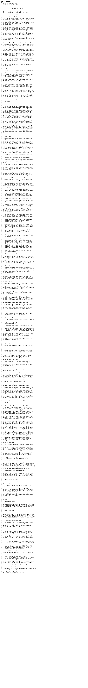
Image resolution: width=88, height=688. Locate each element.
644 (1, 656)
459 (1, 470)
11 (1, 19)
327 (1, 337)
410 (1, 420)
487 (1, 498)
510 (1, 521)
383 (1, 393)
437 (1, 448)
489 (1, 500)
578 (1, 589)
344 (1, 354)
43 (1, 51)
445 (1, 456)
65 (1, 73)
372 (1, 382)
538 (1, 549)
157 (1, 166)
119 (1, 128)
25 (1, 33)
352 (1, 362)
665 (1, 677)
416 (1, 426)
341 (1, 351)
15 (1, 23)
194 (1, 203)
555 (1, 566)
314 (1, 324)
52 (1, 60)
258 (1, 267)
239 (1, 248)
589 (1, 600)
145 (1, 154)
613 (1, 625)
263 (1, 273)
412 (1, 422)
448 (1, 459)
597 (1, 609)
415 (1, 425)
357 (1, 367)
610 (1, 622)
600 (1, 612)
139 (1, 148)
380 (1, 390)
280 (1, 290)
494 (1, 505)
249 (1, 258)
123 (1, 132)
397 (1, 407)
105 (1, 114)
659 (1, 671)
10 (1, 18)
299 (1, 309)
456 (1, 467)
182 (1, 191)
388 (1, 398)
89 (1, 97)
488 (1, 499)
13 (1, 21)
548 (1, 559)
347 (1, 357)
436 (1, 447)
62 (1, 70)
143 (1, 152)
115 (1, 124)
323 (1, 333)
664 (1, 676)
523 (1, 534)
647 (1, 659)
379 (1, 389)
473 (1, 484)
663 (1, 675)
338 (1, 348)
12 (1, 20)
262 (1, 272)
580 (1, 591)
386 (1, 396)
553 (1, 564)
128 (1, 137)
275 (1, 285)
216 (1, 225)
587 (1, 598)
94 (1, 103)
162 (1, 171)
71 (1, 79)
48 (1, 56)
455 (1, 466)
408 (1, 418)
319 (1, 329)
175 (1, 184)
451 (1, 462)
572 (1, 583)
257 (1, 266)
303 (1, 313)
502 (1, 513)
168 (1, 177)
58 (1, 66)
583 (1, 594)
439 (1, 450)
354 (1, 364)
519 (1, 530)
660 (1, 672)
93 (1, 102)
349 (1, 359)
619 (1, 631)
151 (1, 160)
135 (1, 144)
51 (1, 59)
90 (1, 98)
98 (1, 107)
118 (1, 127)
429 (1, 440)
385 (1, 395)
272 (1, 282)
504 (1, 515)
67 (1, 75)
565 (1, 576)
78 (1, 86)
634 (1, 646)
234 (1, 243)
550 (1, 561)
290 (1, 300)
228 (1, 237)
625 (1, 637)
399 (1, 409)
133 (1, 142)
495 (1, 506)
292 (1, 302)
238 (1, 247)
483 (1, 494)
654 (1, 666)
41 (1, 49)
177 (1, 186)
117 (1, 126)
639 (1, 651)
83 (1, 91)
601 (1, 613)
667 (1, 679)
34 (1, 42)
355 (1, 365)
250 (1, 259)
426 (1, 437)
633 (1, 645)
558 (1, 569)
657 (1, 669)
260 (1, 270)
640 (1, 652)
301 (1, 311)
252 (1, 261)
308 (1, 318)
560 (1, 571)
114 (1, 123)
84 (1, 92)
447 (1, 458)
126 (1, 135)
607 (1, 619)
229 (1, 238)
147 (1, 156)
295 (1, 305)
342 (1, 352)
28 (1, 36)
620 (1, 632)
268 (1, 278)
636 (1, 648)
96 (1, 105)
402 (1, 412)
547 (1, 558)
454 (1, 465)
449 (1, 460)
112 (1, 121)
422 (1, 432)
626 (1, 638)
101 (1, 110)
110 (1, 119)
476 (1, 487)
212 (1, 221)
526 (1, 537)
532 (1, 543)
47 (1, 55)
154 (1, 163)
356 (1, 366)
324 (1, 334)
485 (1, 496)
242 (1, 251)
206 (1, 215)
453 (1, 464)
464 (1, 475)
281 (1, 291)
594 (1, 606)
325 (1, 335)
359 (1, 369)
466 (1, 477)
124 (1, 133)
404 (1, 414)
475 (1, 486)
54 (1, 62)
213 (1, 222)
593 (1, 605)
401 (1, 411)
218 (1, 227)
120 (1, 129)
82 (1, 90)
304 (1, 314)
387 (1, 397)
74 (1, 82)
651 (1, 663)
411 (1, 421)
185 (1, 194)
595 (1, 607)
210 (1, 219)
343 (1, 353)
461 (1, 472)
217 (1, 226)
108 (1, 117)
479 (1, 490)
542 (1, 553)
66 (1, 74)
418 (1, 428)
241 (1, 250)
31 (1, 39)
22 (1, 30)
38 (1, 46)
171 (1, 180)
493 (1, 504)
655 (1, 667)
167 (1, 176)
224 (1, 233)
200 (1, 209)
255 (1, 264)
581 (1, 592)
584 (1, 595)
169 (1, 178)
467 (1, 478)
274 (1, 284)
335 (1, 345)
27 (1, 35)
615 (1, 627)
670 (1, 682)
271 (1, 281)
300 (1, 310)
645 (1, 657)
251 (1, 260)
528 (1, 539)
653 (1, 665)
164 (1, 173)
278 (1, 288)
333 (1, 343)
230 (1, 239)
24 (1, 32)
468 (1, 479)
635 (1, 647)
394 (1, 404)
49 (1, 57)
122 (1, 131)
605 (1, 617)
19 (1, 27)
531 (1, 542)
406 (1, 416)
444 (1, 455)
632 (1, 644)
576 (1, 587)
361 (1, 371)
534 (1, 545)
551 (1, 562)
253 (1, 262)
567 (1, 578)
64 (1, 72)
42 (1, 50)
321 (1, 331)
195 (1, 204)
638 (1, 650)
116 (1, 125)
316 (1, 326)
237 (1, 246)
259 (1, 268)
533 (1, 544)
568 (1, 579)
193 (1, 202)
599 (1, 611)
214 (1, 223)
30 (1, 38)
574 (1, 585)
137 (1, 146)
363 (1, 373)
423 (1, 433)
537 (1, 548)
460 (1, 471)
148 (1, 157)
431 (1, 442)
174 (1, 183)
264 (1, 274)
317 (1, 327)
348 (1, 358)
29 (1, 37)
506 (1, 517)
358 (1, 368)
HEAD (2, 8)
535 (1, 546)
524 (1, 535)
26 (1, 34)
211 (1, 220)
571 (1, 582)
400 (1, 410)
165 (1, 174)
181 (1, 190)
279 (1, 289)
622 (1, 634)
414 (1, 424)
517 (1, 528)
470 (1, 481)
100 (1, 109)
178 (1, 187)
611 (1, 623)
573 (1, 584)
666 (1, 678)
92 (1, 100)
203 (1, 212)
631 (1, 643)
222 (1, 231)
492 (1, 503)
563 (1, 574)
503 (1, 514)
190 (1, 199)
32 (1, 40)
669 (1, 681)
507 (1, 518)
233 (1, 242)
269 (1, 279)
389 (1, 399)
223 (1, 232)
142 (1, 151)
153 (1, 162)
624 (1, 636)
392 (1, 402)
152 (1, 161)
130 (1, 139)
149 (1, 158)
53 (1, 61)
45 (1, 53)
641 (1, 653)
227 (1, 236)
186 (1, 195)
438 (1, 449)
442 (1, 453)
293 (1, 303)
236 (1, 245)
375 (1, 385)
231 (1, 240)
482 (1, 493)
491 (1, 502)
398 (1, 408)
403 (1, 413)
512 (1, 523)
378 (1, 388)
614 (1, 626)
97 (1, 106)
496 (1, 507)
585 (1, 596)
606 (1, 618)
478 (1, 489)
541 (1, 552)
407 (1, 417)
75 (1, 83)
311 (1, 321)
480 (1, 491)
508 (1, 519)
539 (1, 550)
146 (1, 155)
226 (1, 235)
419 (1, 429)
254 (1, 263)
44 (1, 52)
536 (1, 547)
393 (1, 403)
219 (1, 228)
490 (1, 501)
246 (1, 255)
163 (1, 172)
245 (1, 254)
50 (1, 58)
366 (1, 376)
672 (1, 684)
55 (1, 63)
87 (1, 95)
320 (1, 330)
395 (1, 405)
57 (1, 65)
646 (1, 658)
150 (1, 159)
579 (1, 590)
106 (1, 115)
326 (1, 336)
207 (1, 216)
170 (1, 179)
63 (1, 71)
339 (1, 349)
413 (1, 423)
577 (1, 588)
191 (1, 200)
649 (1, 661)
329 (1, 339)
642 (1, 654)
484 (1, 495)
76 (1, 84)
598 (1, 610)
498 (1, 509)
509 (1, 520)
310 (1, 320)
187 (1, 196)
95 (1, 104)
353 (1, 363)
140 (1, 149)
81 (1, 89)
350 (1, 360)
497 (1, 508)
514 (1, 525)
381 (1, 391)
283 (1, 293)
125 (1, 134)
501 (1, 512)
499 (1, 510)
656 (1, 668)
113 (1, 122)
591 (1, 602)
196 (1, 205)
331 (1, 341)
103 (1, 112)
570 (1, 581)
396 (1, 406)
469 (1, 480)
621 (1, 633)
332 (1, 342)
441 (1, 452)
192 (1, 201)
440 (1, 451)
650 (1, 662)
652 (1, 664)
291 (1, 301)
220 (1, 229)
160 (1, 169)
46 (1, 54)
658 (1, 670)
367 (1, 377)
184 (1, 193)
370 (1, 380)
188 (1, 197)
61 (1, 69)
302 (1, 312)
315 (1, 325)
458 (1, 469)
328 (1, 338)
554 (1, 565)
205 (1, 214)
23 (1, 31)
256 (1, 265)
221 (1, 230)
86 (1, 94)
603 (1, 615)
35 (1, 43)
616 (1, 628)
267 (1, 277)
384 (1, 394)
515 (1, 526)
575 (1, 586)
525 (1, 536)
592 (1, 604)
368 (1, 378)
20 (1, 28)
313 (1, 323)
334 (1, 344)
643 (1, 655)
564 (1, 575)
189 (1, 198)
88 (1, 96)
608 (1, 620)
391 (1, 401)
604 (1, 616)
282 (1, 292)
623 (1, 635)
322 (1, 332)
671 (1, 683)
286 (1, 296)
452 (1, 463)
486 (1, 497)
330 (1, 340)
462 (1, 473)
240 (1, 249)
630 (1, 642)
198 (1, 207)
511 (1, 522)
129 (1, 138)
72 (1, 80)
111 (1, 120)
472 (1, 483)
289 (1, 299)
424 (1, 434)
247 (1, 256)
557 (1, 568)
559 (1, 570)
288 (1, 298)
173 (1, 182)
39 (1, 47)
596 (1, 608)
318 (1, 328)
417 (1, 427)
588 (1, 599)
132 (1, 141)
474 (1, 485)
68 (1, 76)
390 (1, 400)
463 (1, 474)
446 (1, 457)
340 (1, 350)
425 (1, 435)
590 (1, 601)
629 (1, 641)
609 (1, 621)
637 (1, 649)
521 (1, 532)
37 (1, 45)
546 (1, 557)
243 (1, 252)
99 (1, 108)
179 (1, 188)
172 (1, 181)
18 (1, 26)
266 (1, 276)
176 (1, 185)
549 (1, 560)
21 (1, 29)
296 (1, 306)
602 (1, 614)
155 (1, 164)
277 (1, 287)
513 (1, 524)
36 (1, 44)
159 (1, 168)
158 (1, 167)
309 (1, 319)
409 (1, 419)
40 (1, 48)
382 (1, 392)
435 (1, 446)
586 (1, 597)
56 (1, 64)
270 (1, 280)
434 (1, 445)
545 (1, 556)
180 (1, 189)
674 (1, 686)
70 (1, 78)
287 (1, 297)
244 (1, 253)
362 (1, 372)
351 (1, 361)
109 (1, 118)
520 (1, 531)
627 (1, 639)
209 (1, 218)
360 (1, 370)
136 (1, 145)
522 (1, 533)
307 (1, 317)
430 (1, 441)
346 (1, 356)
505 (1, 516)
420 (1, 430)
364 (1, 374)
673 (1, 685)
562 (1, 573)
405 (1, 415)
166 (1, 175)
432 (1, 443)
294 (1, 304)
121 (1, 130)
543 (1, 554)
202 (1, 211)
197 (1, 206)
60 (1, 68)
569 (1, 580)
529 (1, 540)
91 (1, 99)
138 (1, 147)
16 (1, 24)
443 (1, 454)
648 (1, 660)
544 (1, 555)
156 (1, 165)
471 (1, 482)
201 (1, 210)
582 (1, 593)
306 (1, 316)
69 (1, 77)
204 (1, 213)
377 (1, 387)
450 (1, 461)
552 (1, 563)
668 (1, 680)
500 (1, 511)
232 (1, 241)
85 (1, 93)
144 (1, 153)
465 (1, 476)
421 (1, 431)
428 (1, 439)
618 (1, 630)
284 (1, 294)
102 (1, 111)
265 (1, 275)
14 (1, 22)
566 (1, 577)
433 (1, 444)
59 (1, 67)
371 (1, 381)
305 (1, 315)
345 (1, 355)
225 (1, 234)
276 (1, 286)
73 (1, 81)
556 (1, 567)
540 (1, 551)
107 (1, 116)
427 (1, 438)
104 (1, 113)
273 (1, 283)
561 (1, 572)
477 (1, 488)
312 (1, 322)
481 (1, 492)
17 (1, 25)
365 (1, 375)
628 (1, 640)
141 (1, 150)
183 (1, 192)
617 (1, 629)
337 (1, 347)
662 (1, 674)
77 (1, 85)
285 (1, 295)
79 (1, 87)
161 (1, 170)
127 (1, 136)
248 (1, 257)
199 (1, 208)
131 (1, 140)
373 (1, 383)
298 (1, 308)
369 (1, 379)
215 (1, 224)
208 (1, 217)
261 (1, 271)
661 (1, 673)
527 (1, 538)
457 (1, 468)
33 (1, 41)
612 (1, 624)
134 (1, 143)
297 (1, 307)
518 (1, 529)
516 (1, 527)
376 (1, 386)
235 (1, 244)
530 (1, 541)
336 (1, 346)
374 (1, 384)
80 (1, 88)
